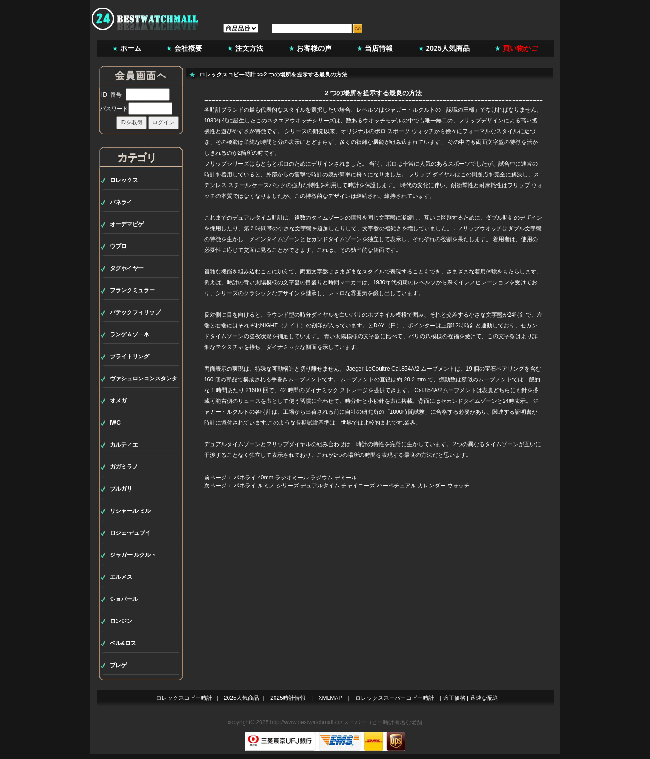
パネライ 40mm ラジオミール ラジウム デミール (295, 477)
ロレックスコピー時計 (227, 74)
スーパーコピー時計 (369, 722)
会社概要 (188, 48)
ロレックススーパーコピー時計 (394, 698)
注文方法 (249, 48)
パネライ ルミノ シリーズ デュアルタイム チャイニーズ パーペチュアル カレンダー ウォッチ (352, 485)
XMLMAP (331, 698)
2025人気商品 (448, 48)
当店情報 (379, 48)
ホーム (130, 48)
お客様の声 (314, 48)
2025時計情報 (288, 698)
